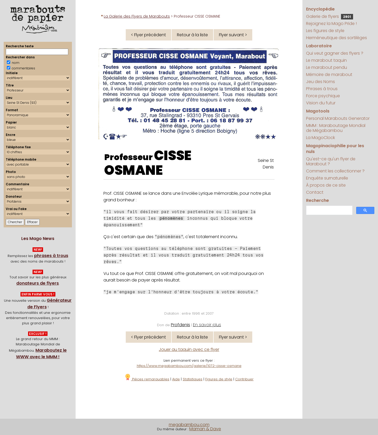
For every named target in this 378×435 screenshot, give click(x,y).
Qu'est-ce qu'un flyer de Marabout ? (330, 161)
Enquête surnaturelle (327, 178)
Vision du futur (320, 103)
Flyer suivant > (233, 35)
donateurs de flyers (37, 283)
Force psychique (323, 96)
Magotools (317, 111)
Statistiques (192, 379)
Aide (176, 379)
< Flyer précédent (148, 35)
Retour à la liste (192, 35)
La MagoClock (320, 138)
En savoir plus (207, 325)
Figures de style (218, 379)
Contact (314, 192)
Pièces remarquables (146, 379)
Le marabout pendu (326, 67)
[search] (329, 210)
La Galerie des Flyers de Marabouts (137, 16)
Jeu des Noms (320, 82)
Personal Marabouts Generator (338, 118)
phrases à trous (51, 256)
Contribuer (244, 379)
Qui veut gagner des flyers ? (334, 53)
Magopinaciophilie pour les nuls (335, 149)
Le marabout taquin (326, 60)
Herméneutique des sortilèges (336, 38)
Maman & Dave (205, 429)
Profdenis (180, 325)
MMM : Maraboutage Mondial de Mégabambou (335, 128)
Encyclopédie (320, 9)
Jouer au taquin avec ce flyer (189, 349)
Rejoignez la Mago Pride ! (331, 24)
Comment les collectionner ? (335, 171)
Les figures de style (325, 31)
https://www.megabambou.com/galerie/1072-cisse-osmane (189, 365)
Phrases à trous (322, 89)
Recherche (317, 200)
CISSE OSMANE (147, 163)
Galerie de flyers (329, 16)
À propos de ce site (326, 185)
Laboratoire (319, 46)
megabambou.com (189, 425)
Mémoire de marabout (329, 74)
